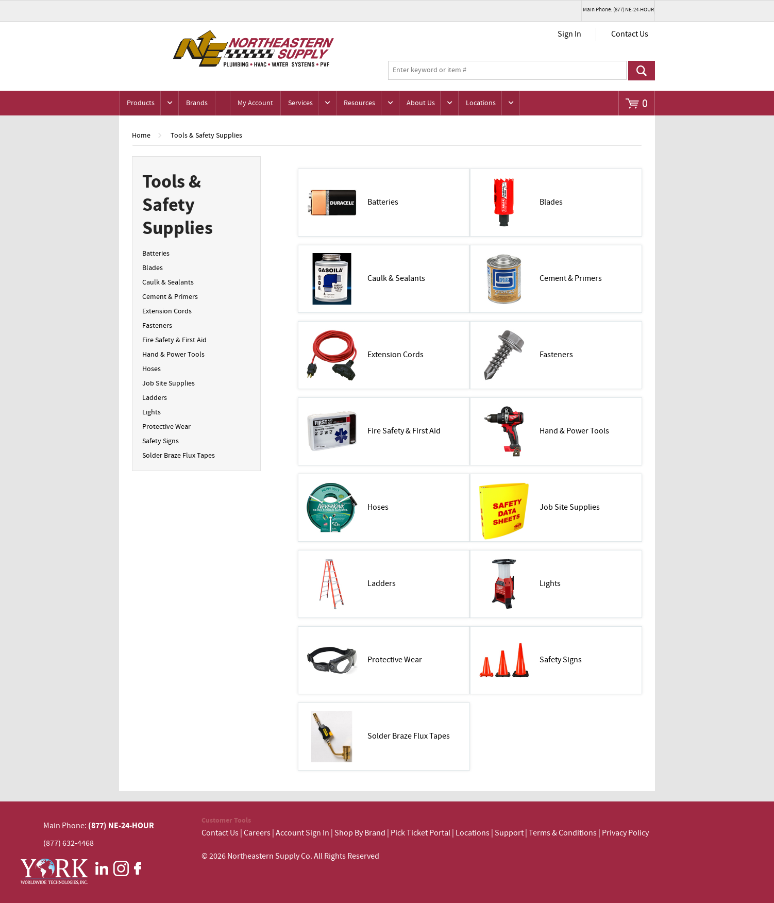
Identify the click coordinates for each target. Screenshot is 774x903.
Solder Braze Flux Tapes (178, 455)
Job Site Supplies (168, 383)
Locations (481, 103)
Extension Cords (167, 311)
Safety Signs (160, 441)
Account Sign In (303, 833)
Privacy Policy (625, 833)
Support (509, 833)
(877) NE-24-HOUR (120, 825)
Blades (152, 268)
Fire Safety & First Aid (174, 340)
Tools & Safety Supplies (206, 135)
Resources (359, 103)
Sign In (569, 34)
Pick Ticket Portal (420, 833)
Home (141, 135)
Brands (197, 103)
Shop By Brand (359, 833)
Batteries (156, 253)
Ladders (154, 398)
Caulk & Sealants (168, 282)
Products (141, 103)
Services (300, 103)
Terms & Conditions (563, 833)
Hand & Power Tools (173, 354)
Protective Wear (166, 426)
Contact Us (629, 34)
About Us (421, 103)
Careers (257, 833)
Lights (151, 412)
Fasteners (157, 325)
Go (641, 70)
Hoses (151, 369)
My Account (255, 103)
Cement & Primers (170, 297)
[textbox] (507, 70)
